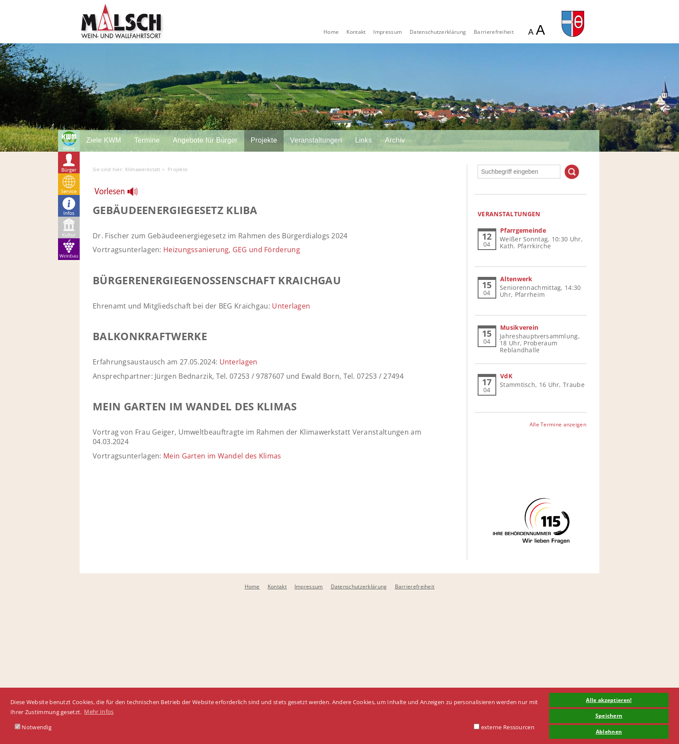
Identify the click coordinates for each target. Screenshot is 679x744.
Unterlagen (291, 306)
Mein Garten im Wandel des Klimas (222, 456)
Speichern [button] (609, 715)
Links (363, 140)
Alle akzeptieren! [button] (608, 699)
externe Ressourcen (504, 727)
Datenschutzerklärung (438, 32)
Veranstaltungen (316, 140)
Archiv (395, 140)
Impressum (387, 32)
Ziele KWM (103, 140)
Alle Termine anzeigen (558, 424)
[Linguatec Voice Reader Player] (121, 193)
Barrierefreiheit (494, 32)
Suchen (572, 172)
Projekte (264, 140)
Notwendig (33, 727)
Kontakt (355, 32)
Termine (147, 140)
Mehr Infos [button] (98, 711)
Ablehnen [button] (609, 731)
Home (331, 32)
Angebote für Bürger (205, 140)
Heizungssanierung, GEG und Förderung (231, 249)
